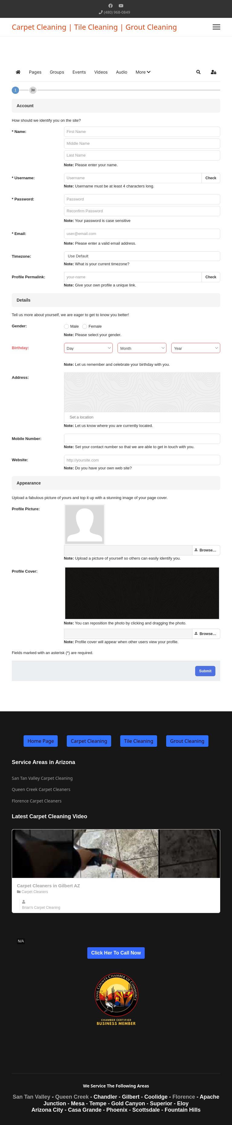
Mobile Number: (26, 438)
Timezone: (21, 256)
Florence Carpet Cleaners (37, 801)
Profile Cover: (24, 571)
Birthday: (20, 348)
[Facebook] (110, 5)
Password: (23, 199)
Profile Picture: (26, 509)
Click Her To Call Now (116, 952)
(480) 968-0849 (117, 12)
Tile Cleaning (138, 741)
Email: (19, 233)
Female (95, 326)
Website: (20, 460)
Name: (19, 131)
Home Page (40, 741)
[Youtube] (121, 5)
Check (210, 178)
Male (74, 326)
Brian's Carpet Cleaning (41, 907)
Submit (205, 671)
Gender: (19, 326)
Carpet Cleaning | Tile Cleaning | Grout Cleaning (94, 27)
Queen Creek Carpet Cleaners (41, 789)
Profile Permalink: (28, 277)
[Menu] (216, 27)
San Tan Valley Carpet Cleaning (42, 778)
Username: (23, 178)
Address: (20, 377)
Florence (183, 1097)
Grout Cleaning (187, 741)
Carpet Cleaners (32, 892)
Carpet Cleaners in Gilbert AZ (48, 885)
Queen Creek (72, 1097)
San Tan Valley (31, 1097)
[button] (143, 72)
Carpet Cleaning (89, 741)
